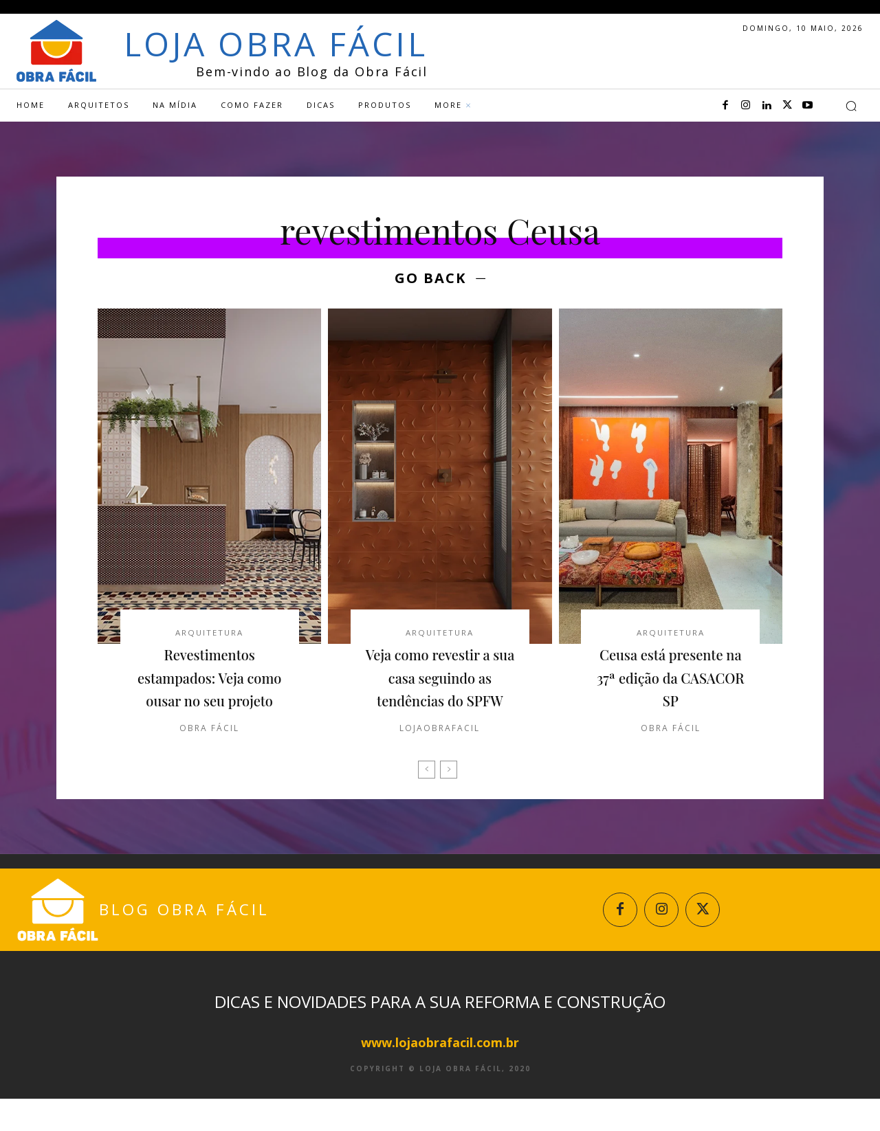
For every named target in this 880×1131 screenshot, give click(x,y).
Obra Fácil (209, 755)
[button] (851, 105)
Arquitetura (209, 635)
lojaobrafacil (439, 755)
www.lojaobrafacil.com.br (440, 1074)
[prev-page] (426, 796)
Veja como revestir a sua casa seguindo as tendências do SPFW (439, 692)
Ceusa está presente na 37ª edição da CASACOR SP (671, 681)
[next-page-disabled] (448, 796)
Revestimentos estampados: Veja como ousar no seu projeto (209, 692)
